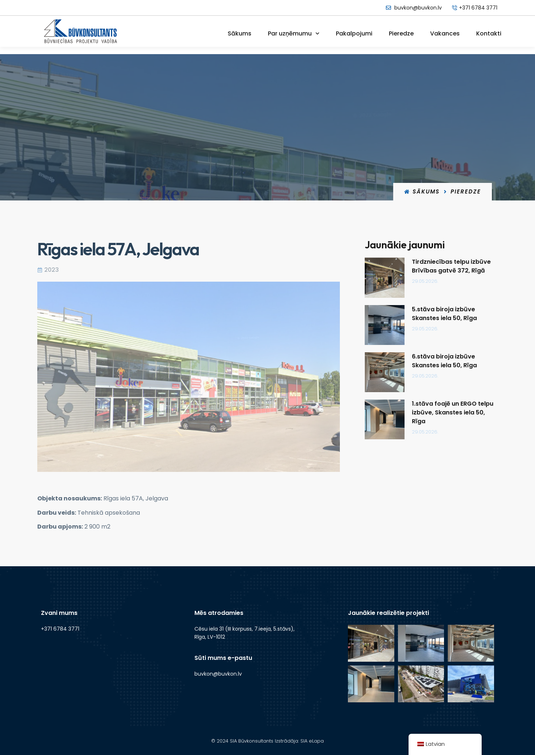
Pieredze (401, 33)
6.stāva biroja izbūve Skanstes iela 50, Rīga (446, 360)
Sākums (239, 33)
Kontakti (488, 33)
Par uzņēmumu (293, 33)
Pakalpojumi (354, 33)
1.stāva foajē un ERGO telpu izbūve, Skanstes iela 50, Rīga (455, 412)
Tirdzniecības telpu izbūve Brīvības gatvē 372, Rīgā (453, 266)
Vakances (445, 33)
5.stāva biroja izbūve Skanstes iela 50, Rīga (446, 313)
